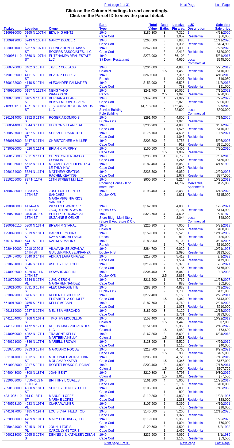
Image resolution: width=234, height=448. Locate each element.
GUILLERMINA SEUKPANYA (70, 252)
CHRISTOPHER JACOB (66, 156)
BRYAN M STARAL (62, 225)
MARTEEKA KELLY (63, 338)
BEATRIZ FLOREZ (62, 75)
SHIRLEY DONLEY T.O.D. (68, 388)
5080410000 (13, 249)
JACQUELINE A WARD (65, 210)
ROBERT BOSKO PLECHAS (69, 365)
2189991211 (13, 106)
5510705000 (13, 349)
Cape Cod (106, 36)
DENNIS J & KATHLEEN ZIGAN (72, 435)
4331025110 (13, 396)
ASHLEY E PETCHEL (64, 264)
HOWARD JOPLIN (62, 272)
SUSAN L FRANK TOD (65, 133)
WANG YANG (58, 94)
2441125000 (13, 326)
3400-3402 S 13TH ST (34, 216)
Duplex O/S (107, 121)
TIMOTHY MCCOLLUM (66, 318)
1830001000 (13, 48)
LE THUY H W (59, 168)
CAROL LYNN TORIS (64, 431)
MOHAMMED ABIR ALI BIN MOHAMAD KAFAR (68, 359)
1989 (226, 435)
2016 (226, 373)
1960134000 (13, 172)
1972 (226, 214)
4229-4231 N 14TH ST (34, 274)
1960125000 (13, 156)
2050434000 (13, 427)
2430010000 (13, 206)
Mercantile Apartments (196, 185)
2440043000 (13, 373)
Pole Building (108, 113)
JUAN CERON (59, 280)
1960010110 (13, 225)
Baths (164, 28)
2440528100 (13, 404)
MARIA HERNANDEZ (64, 283)
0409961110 (13, 56)
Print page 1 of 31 (117, 5)
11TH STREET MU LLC (66, 179)
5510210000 (13, 287)
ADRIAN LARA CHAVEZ (66, 256)
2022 (226, 90)
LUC (191, 25)
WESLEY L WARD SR (65, 206)
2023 (226, 48)
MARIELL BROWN (62, 342)
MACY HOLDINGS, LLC (66, 419)
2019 (226, 318)
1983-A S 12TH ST (31, 193)
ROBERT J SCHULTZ (64, 295)
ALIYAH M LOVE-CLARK (67, 102)
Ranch (104, 79)
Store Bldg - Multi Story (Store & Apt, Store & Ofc (117, 219)
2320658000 (13, 380)
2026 (226, 419)
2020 (226, 40)
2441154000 (13, 318)
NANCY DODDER (62, 40)
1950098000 (13, 233)
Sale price (222, 28)
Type (103, 28)
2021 (226, 133)
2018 (226, 83)
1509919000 (13, 40)
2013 (226, 179)
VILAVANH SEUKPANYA (67, 249)
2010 (226, 148)
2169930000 (13, 32)
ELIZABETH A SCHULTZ (67, 299)
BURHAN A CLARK (63, 98)
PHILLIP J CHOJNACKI (66, 214)
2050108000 (13, 388)
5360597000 (13, 133)
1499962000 (13, 90)
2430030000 (13, 148)
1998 (226, 249)
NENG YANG (58, 90)
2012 (226, 67)
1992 (226, 164)
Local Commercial (196, 61)
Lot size (178, 25)
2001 (226, 404)
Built (103, 25)
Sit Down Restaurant (114, 59)
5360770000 (13, 67)
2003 (226, 272)
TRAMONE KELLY (62, 334)
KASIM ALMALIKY (62, 241)
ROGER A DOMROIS (64, 117)
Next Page (187, 5)
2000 (226, 32)
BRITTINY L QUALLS (64, 380)
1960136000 (13, 164)
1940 (103, 32)
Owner (54, 28)
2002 (226, 233)
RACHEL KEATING (62, 175)
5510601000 (13, 264)
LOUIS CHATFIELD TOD (67, 411)
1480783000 (13, 98)
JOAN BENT (58, 373)
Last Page (222, 5)
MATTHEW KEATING (64, 172)
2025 (226, 411)
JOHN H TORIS (60, 427)
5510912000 (13, 303)
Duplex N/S (107, 252)
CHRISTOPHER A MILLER (68, 141)
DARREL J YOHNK (62, 233)
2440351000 (13, 342)
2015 (226, 156)
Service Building (110, 110)
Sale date (223, 25)
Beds (164, 25)
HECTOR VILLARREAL (66, 125)
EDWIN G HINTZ (61, 32)
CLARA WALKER (61, 404)
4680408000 (13, 191)
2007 (226, 280)
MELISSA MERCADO (64, 311)
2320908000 (13, 419)
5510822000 (13, 295)
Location (31, 28)
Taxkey (9, 28)
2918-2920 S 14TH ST (34, 250)
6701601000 (13, 241)
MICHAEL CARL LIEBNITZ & (69, 164)
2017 (226, 56)
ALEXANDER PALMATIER (68, 83)
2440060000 (13, 334)
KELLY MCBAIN (60, 303)
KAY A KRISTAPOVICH (65, 237)
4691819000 (13, 311)
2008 (226, 388)
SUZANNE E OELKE (64, 218)
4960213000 (13, 435)
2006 (226, 141)
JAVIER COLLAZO (62, 67)
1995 (226, 396)
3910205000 (13, 179)
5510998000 (13, 365)
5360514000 (13, 125)
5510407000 (13, 256)
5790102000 (13, 75)
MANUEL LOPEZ (61, 396)
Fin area (178, 28)
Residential (196, 36)
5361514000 (13, 117)
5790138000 (13, 83)
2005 (226, 117)
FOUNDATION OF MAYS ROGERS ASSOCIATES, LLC (70, 50)
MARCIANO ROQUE (64, 349)
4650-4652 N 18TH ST (34, 382)
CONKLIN (56, 160)
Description (196, 28)
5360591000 (13, 214)
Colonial (105, 71)
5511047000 (13, 357)
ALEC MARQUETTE (63, 287)
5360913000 (13, 141)
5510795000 (13, 280)
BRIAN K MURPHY (62, 148)
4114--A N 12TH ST (32, 208)
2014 (226, 365)
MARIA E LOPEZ (61, 400)
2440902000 (13, 272)
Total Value (152, 26)
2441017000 (13, 411)
